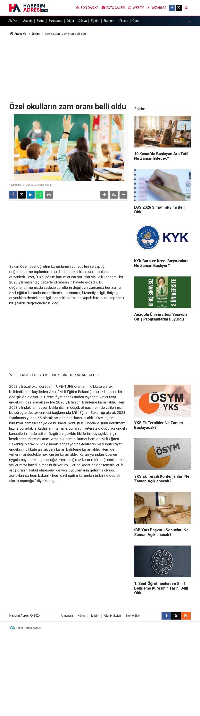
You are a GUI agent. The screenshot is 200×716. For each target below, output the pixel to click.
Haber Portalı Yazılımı (29, 627)
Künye (82, 615)
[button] (104, 195)
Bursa (40, 21)
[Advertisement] (100, 69)
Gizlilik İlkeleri (112, 615)
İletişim (94, 615)
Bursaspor (55, 21)
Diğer (70, 21)
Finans (123, 21)
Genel (136, 21)
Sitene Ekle (133, 615)
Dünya (82, 21)
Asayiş (27, 21)
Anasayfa (17, 33)
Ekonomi (109, 21)
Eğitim (95, 21)
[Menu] (189, 21)
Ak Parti (13, 21)
